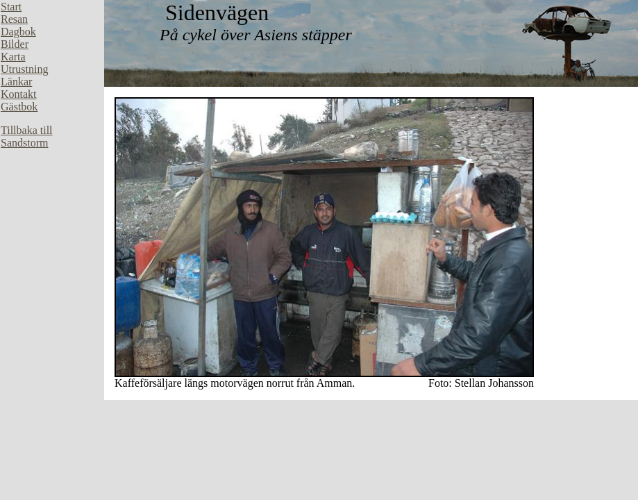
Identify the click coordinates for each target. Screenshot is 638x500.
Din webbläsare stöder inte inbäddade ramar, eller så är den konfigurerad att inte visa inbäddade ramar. (52, 208)
